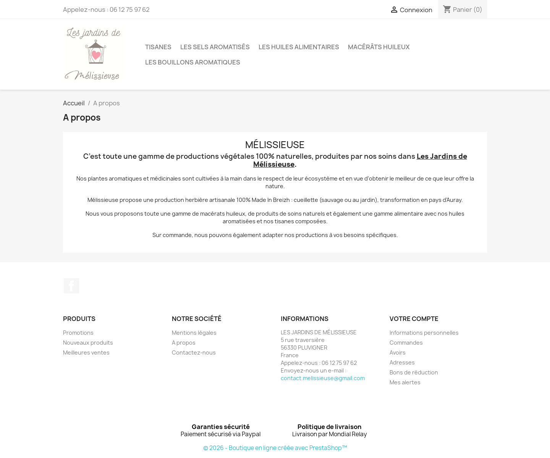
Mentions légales (194, 332)
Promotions (78, 332)
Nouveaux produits (88, 342)
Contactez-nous (194, 352)
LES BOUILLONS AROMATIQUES (192, 62)
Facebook (71, 286)
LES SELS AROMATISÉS (215, 47)
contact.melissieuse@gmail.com (323, 378)
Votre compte (414, 318)
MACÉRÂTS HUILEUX (379, 47)
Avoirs (398, 352)
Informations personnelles (424, 332)
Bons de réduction (414, 372)
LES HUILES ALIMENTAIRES (299, 47)
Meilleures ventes (86, 352)
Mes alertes (405, 382)
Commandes (406, 342)
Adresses (402, 362)
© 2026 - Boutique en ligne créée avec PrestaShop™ (275, 448)
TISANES (158, 47)
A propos (184, 342)
